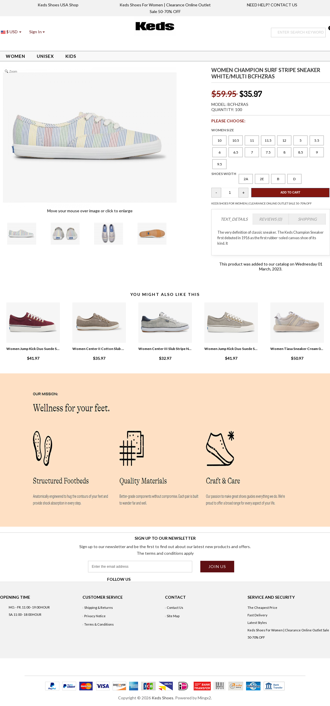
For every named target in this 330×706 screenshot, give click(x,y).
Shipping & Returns (98, 607)
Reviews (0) (270, 219)
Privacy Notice (95, 616)
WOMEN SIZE (222, 130)
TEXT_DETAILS (234, 219)
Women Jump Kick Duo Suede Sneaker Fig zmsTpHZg (33, 348)
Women (15, 56)
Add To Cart (290, 192)
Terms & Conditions (99, 624)
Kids (70, 56)
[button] (37, 31)
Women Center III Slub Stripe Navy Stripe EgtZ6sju (165, 348)
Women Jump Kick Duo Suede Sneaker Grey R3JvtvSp (231, 348)
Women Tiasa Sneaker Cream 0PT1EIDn (297, 348)
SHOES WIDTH (223, 174)
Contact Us (175, 607)
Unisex (45, 56)
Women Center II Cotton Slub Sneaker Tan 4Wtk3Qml (99, 348)
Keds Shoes (162, 697)
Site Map (173, 616)
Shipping (307, 219)
